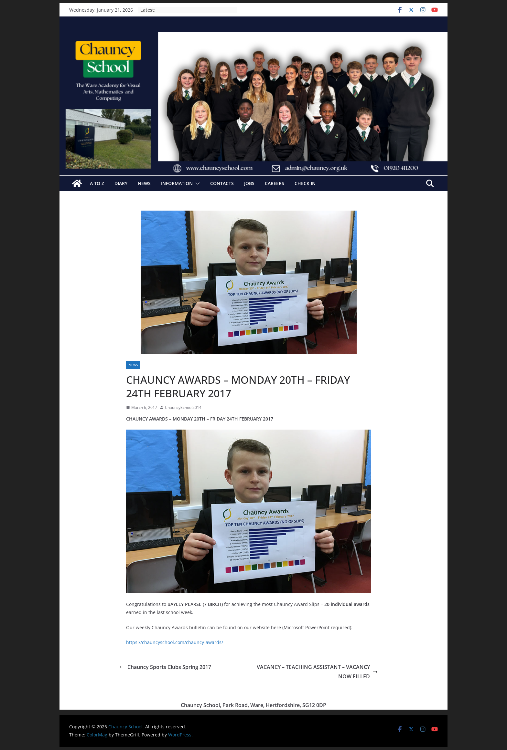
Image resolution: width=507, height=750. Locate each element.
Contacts (222, 183)
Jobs (249, 183)
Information (177, 183)
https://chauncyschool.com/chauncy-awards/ (174, 642)
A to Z (97, 183)
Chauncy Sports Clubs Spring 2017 (165, 667)
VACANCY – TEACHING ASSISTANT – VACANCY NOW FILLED (317, 671)
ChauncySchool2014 (183, 407)
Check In (305, 183)
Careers (274, 183)
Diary (120, 183)
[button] (196, 183)
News (144, 183)
